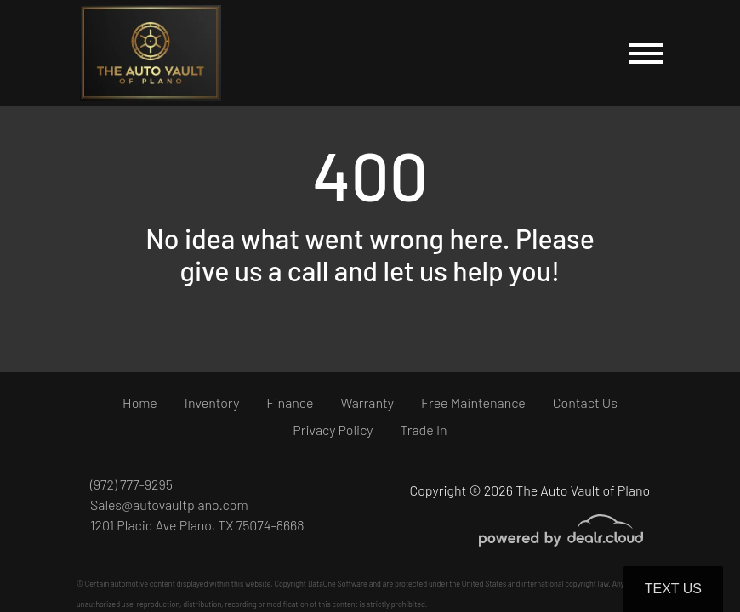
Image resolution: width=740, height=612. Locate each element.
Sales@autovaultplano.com (169, 504)
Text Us (673, 588)
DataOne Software (337, 583)
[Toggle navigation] (646, 53)
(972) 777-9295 (131, 484)
